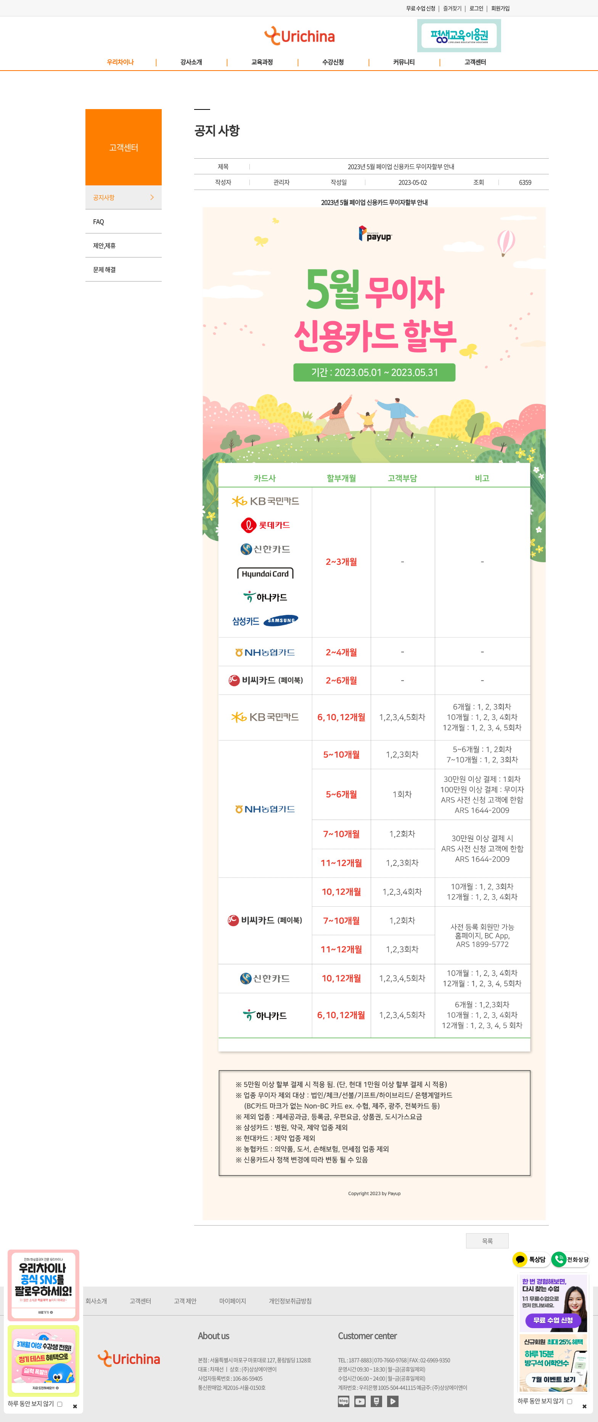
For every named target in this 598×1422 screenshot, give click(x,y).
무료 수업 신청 (420, 8)
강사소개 (203, 61)
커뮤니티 (416, 61)
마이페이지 (232, 1300)
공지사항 (103, 197)
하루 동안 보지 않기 (35, 1403)
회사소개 (96, 1300)
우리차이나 (131, 61)
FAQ (98, 221)
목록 (487, 1240)
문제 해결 (104, 269)
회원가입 (500, 8)
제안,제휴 (104, 245)
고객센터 (475, 61)
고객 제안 (185, 1300)
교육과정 (274, 61)
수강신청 (345, 61)
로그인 (476, 8)
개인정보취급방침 (290, 1300)
